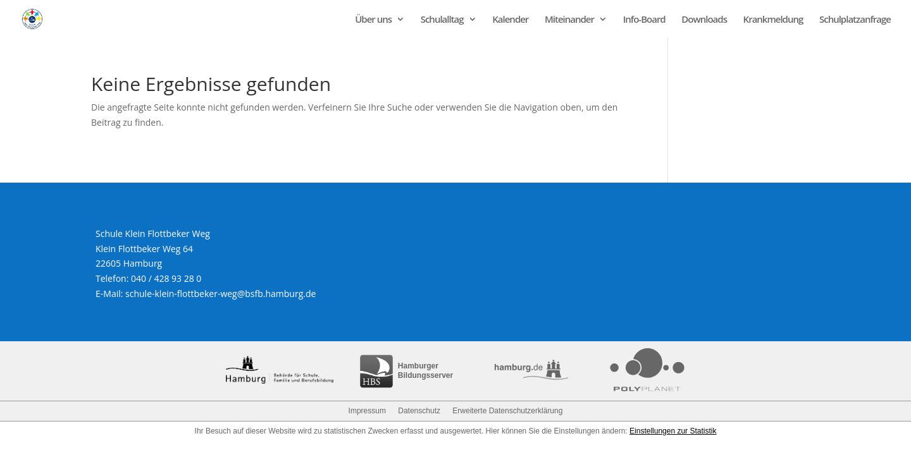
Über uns (373, 20)
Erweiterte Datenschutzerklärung (507, 410)
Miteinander (569, 20)
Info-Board (644, 20)
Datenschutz (419, 410)
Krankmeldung (773, 20)
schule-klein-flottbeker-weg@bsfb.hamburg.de (220, 294)
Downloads (704, 20)
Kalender (510, 20)
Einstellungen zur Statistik (672, 431)
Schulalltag (442, 20)
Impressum (367, 410)
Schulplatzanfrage (855, 20)
